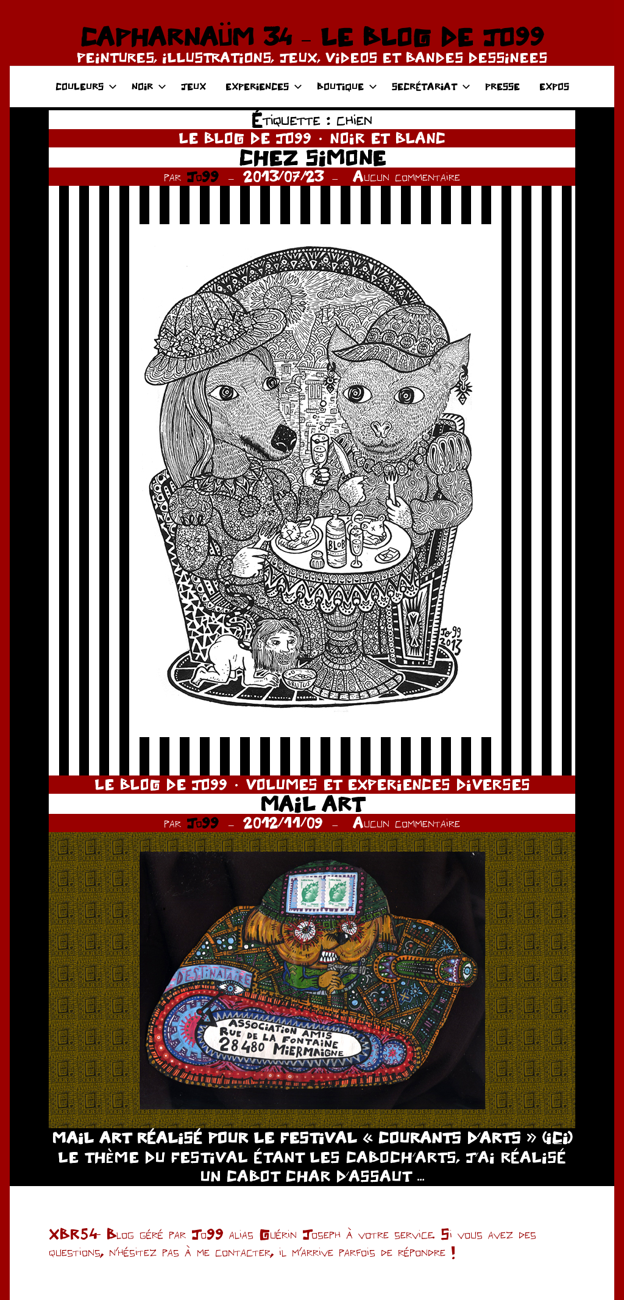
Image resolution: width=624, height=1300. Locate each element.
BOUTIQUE (347, 86)
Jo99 (202, 176)
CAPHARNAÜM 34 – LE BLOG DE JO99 (312, 36)
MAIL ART (312, 804)
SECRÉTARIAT (431, 86)
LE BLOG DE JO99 (245, 138)
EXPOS (554, 86)
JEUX (193, 86)
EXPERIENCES (263, 86)
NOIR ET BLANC (387, 138)
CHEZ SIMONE (312, 157)
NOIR (149, 86)
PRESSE (502, 86)
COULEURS (86, 86)
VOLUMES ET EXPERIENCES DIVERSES (388, 784)
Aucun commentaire (406, 176)
